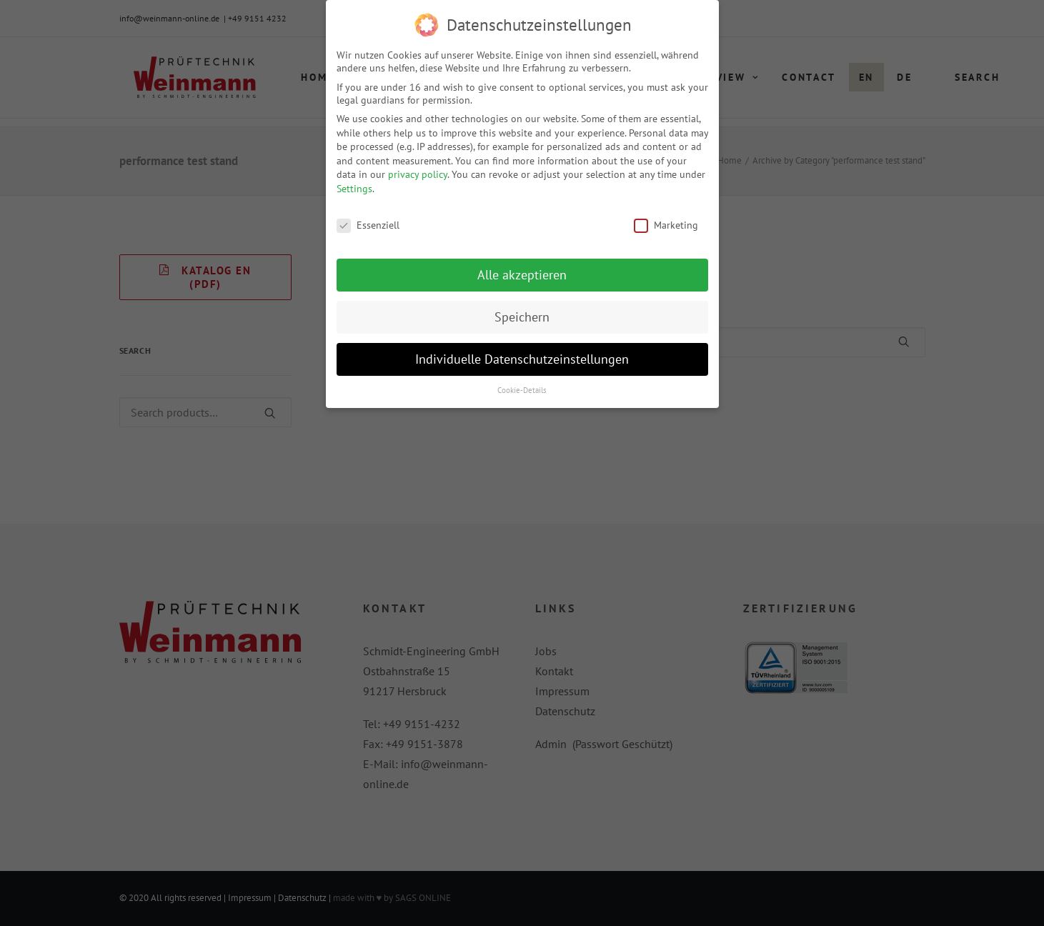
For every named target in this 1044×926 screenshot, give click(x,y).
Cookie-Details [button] (522, 389)
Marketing (666, 222)
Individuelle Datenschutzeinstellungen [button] (522, 357)
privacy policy (417, 172)
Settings (354, 187)
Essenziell (368, 222)
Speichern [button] (522, 315)
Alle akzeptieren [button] (522, 273)
